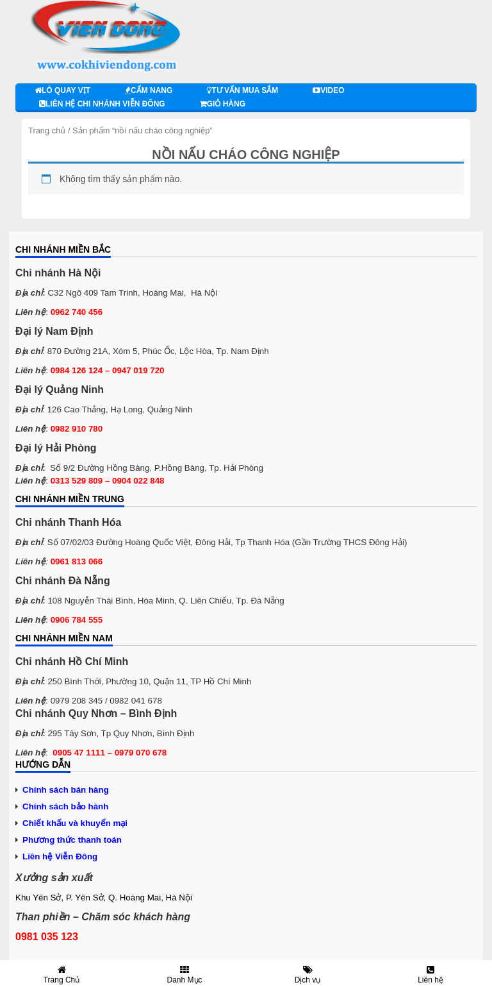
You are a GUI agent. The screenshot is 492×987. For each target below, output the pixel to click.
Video (328, 90)
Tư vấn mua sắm (242, 90)
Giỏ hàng (222, 103)
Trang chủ (46, 130)
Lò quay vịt (62, 90)
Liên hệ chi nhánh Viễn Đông (102, 103)
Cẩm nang (148, 90)
